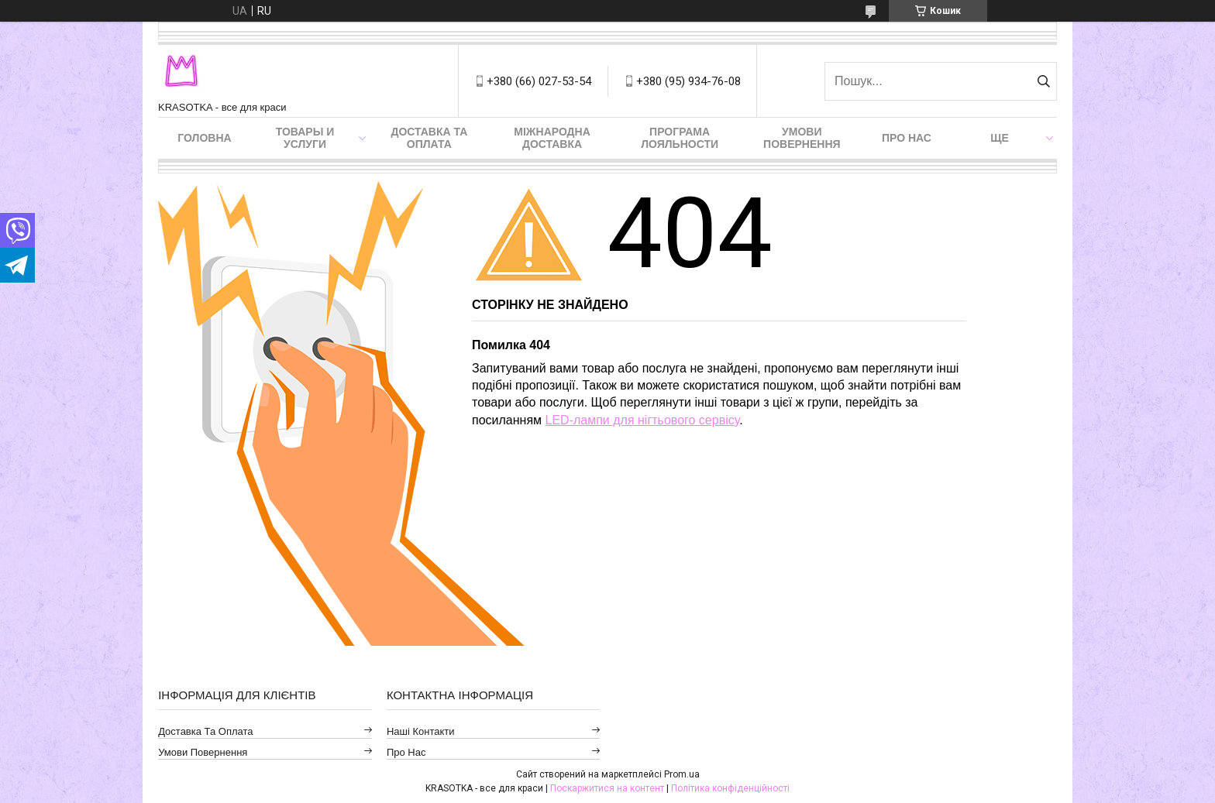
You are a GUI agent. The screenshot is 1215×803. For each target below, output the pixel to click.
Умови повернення (801, 137)
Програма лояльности (679, 137)
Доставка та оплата (429, 137)
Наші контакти (421, 731)
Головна (204, 138)
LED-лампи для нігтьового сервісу (643, 420)
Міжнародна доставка (552, 137)
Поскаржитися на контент (607, 788)
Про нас (906, 138)
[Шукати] (1043, 81)
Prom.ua (682, 774)
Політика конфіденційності (730, 788)
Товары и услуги (305, 137)
